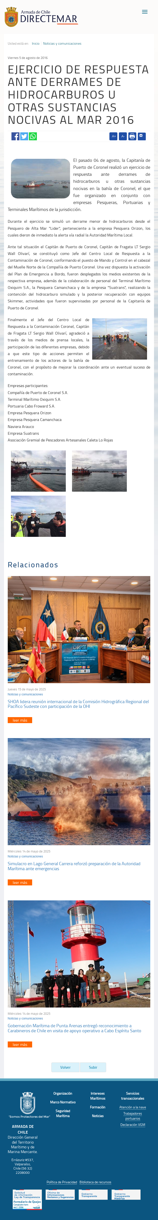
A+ (114, 136)
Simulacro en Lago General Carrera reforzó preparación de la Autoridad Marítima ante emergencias (74, 865)
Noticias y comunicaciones (62, 43)
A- (123, 136)
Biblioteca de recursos (95, 1182)
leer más (20, 720)
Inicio (35, 43)
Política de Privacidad (62, 1182)
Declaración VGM (132, 1124)
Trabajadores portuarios (132, 1116)
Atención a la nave (132, 1107)
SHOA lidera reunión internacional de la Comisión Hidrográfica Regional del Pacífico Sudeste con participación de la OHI (78, 703)
